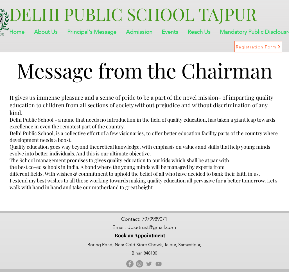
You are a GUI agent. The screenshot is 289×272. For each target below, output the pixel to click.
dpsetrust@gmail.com (151, 227)
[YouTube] (158, 263)
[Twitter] (149, 263)
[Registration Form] (258, 46)
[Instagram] (139, 263)
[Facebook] (130, 263)
